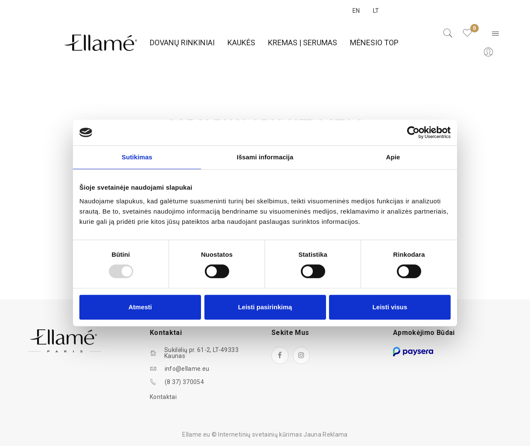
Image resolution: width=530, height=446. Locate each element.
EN (356, 11)
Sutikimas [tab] (137, 157)
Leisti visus (390, 307)
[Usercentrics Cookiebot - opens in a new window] (413, 132)
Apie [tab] (393, 157)
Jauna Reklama (325, 434)
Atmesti (140, 307)
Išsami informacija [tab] (265, 157)
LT (376, 11)
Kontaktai (163, 396)
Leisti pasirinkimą (265, 307)
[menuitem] (182, 42)
